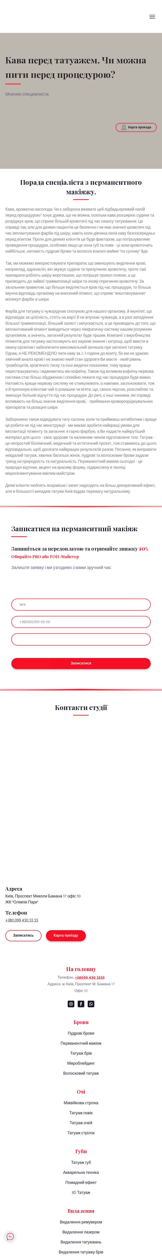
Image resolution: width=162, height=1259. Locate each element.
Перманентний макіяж (81, 1043)
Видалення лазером (81, 1232)
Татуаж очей (81, 1123)
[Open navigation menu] (152, 16)
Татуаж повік (81, 1113)
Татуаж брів (81, 1053)
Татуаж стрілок (81, 1133)
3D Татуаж (81, 1192)
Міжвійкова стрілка (81, 1103)
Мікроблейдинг (81, 1063)
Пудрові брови (81, 1033)
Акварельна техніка (81, 1172)
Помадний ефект (81, 1182)
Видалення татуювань (81, 1242)
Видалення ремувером (81, 1222)
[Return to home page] (81, 863)
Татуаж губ (81, 1162)
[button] (136, 127)
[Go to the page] (68, 16)
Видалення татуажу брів (81, 1252)
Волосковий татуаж (81, 1073)
